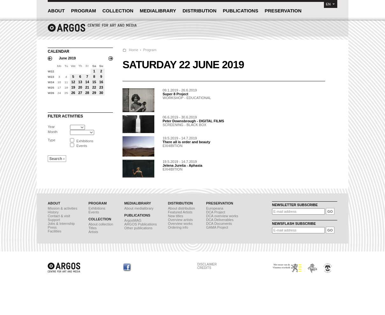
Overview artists (180, 220)
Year (51, 127)
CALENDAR (58, 51)
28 (87, 93)
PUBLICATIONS (240, 10)
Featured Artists (180, 212)
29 (94, 93)
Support (54, 220)
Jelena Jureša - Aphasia (182, 165)
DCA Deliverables (220, 220)
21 (87, 87)
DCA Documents (219, 223)
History (53, 212)
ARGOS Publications (140, 224)
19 (73, 87)
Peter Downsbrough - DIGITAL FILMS (193, 121)
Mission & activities (62, 208)
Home (133, 50)
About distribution (181, 208)
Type (51, 140)
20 (80, 87)
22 (94, 87)
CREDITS (204, 268)
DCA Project (215, 212)
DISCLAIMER (207, 264)
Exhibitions (96, 208)
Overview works (180, 223)
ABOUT (56, 10)
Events (93, 212)
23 (101, 87)
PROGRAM (83, 10)
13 (80, 82)
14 (87, 82)
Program (150, 50)
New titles (175, 216)
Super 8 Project (175, 94)
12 (73, 82)
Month (53, 132)
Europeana (214, 208)
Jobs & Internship (61, 223)
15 (94, 82)
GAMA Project (217, 227)
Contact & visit (59, 216)
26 (73, 93)
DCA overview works (222, 216)
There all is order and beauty (186, 142)
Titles (92, 228)
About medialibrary (139, 208)
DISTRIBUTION (200, 10)
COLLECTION (118, 10)
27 (80, 93)
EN (328, 4)
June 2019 (67, 58)
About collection (100, 224)
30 (101, 93)
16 (101, 82)
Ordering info (178, 227)
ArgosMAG (133, 220)
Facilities (54, 231)
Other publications (138, 228)
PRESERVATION (283, 10)
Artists (93, 232)
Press (52, 227)
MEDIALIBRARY (158, 10)
